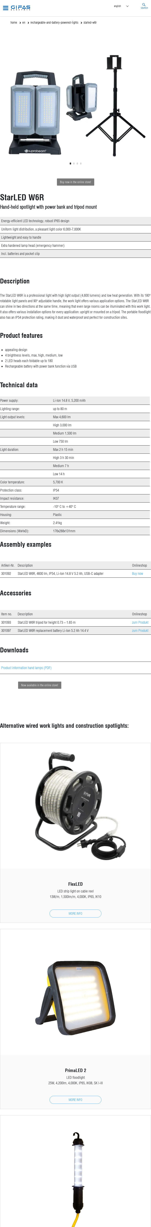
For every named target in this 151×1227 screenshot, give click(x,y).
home (14, 22)
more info (75, 913)
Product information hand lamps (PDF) (26, 668)
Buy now (137, 573)
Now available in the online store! (51, 685)
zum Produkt (140, 622)
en (23, 22)
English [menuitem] (117, 6)
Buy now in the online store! (75, 182)
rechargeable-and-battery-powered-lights (54, 22)
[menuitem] (125, 6)
